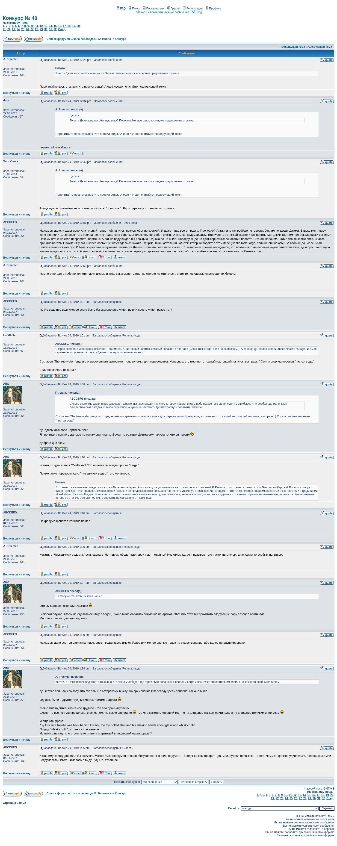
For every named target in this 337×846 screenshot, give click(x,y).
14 (50, 26)
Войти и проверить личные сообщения (162, 12)
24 (18, 29)
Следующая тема (320, 46)
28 (36, 29)
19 (73, 26)
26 (27, 29)
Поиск (134, 8)
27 (31, 29)
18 (68, 26)
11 (36, 26)
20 (78, 26)
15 (54, 26)
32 (54, 29)
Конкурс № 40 (20, 18)
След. (62, 29)
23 (13, 29)
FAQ (121, 8)
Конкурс (120, 39)
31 (50, 29)
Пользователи (153, 8)
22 (8, 29)
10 (31, 26)
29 (41, 29)
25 (22, 29)
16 (59, 26)
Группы (173, 8)
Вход (197, 12)
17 (64, 26)
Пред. (24, 22)
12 (41, 26)
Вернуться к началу (16, 92)
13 (45, 26)
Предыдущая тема (292, 46)
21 (4, 29)
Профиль (213, 8)
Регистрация (193, 8)
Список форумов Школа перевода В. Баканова (79, 39)
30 (45, 29)
